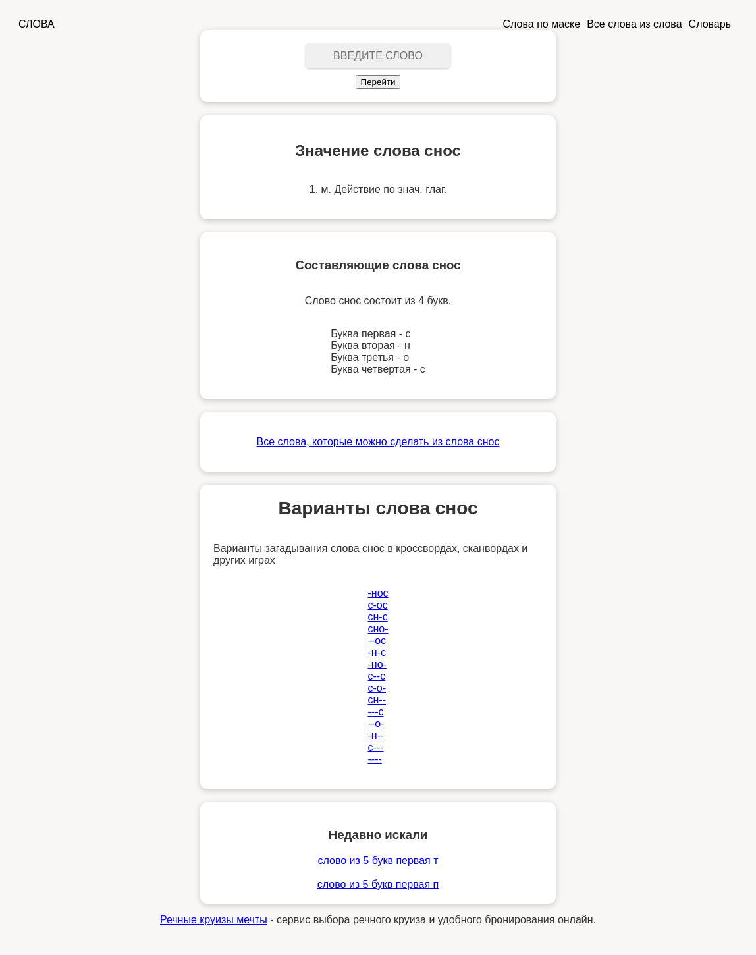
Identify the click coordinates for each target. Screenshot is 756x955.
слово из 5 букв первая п (378, 884)
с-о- (376, 688)
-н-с (376, 652)
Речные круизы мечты (213, 919)
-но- (376, 664)
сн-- (376, 699)
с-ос (377, 605)
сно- (377, 628)
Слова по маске (542, 24)
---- (374, 759)
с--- (375, 747)
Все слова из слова (634, 24)
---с (375, 711)
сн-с (377, 616)
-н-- (375, 735)
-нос (377, 593)
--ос (376, 640)
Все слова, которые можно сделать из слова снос (378, 441)
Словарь (710, 24)
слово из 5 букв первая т (377, 860)
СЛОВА (36, 24)
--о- (375, 723)
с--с (376, 676)
